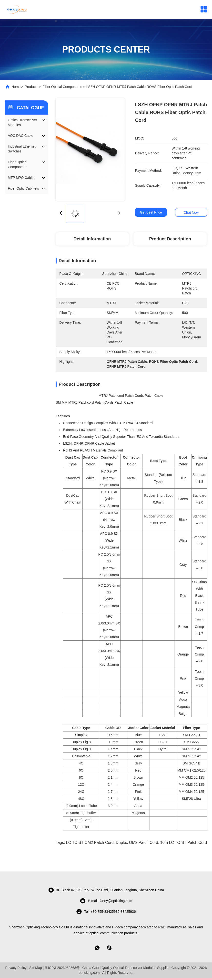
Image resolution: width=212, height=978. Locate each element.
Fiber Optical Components (62, 87)
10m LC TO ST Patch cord (183, 842)
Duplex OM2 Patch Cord (137, 842)
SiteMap (35, 968)
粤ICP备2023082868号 (62, 968)
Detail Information (92, 238)
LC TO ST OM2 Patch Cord (90, 842)
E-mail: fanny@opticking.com (106, 901)
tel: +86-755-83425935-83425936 (106, 911)
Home (15, 87)
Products (31, 87)
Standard (73, 478)
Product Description (170, 238)
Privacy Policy (16, 968)
